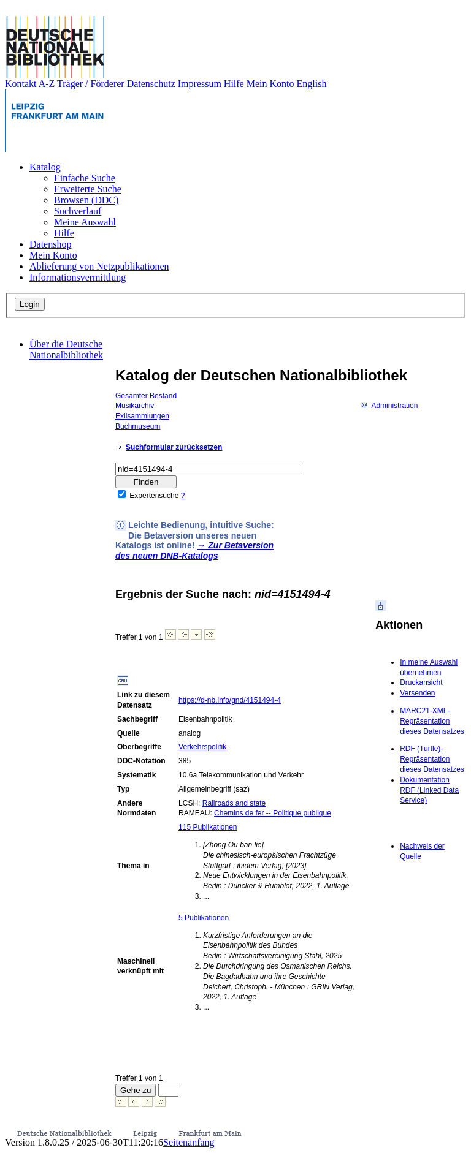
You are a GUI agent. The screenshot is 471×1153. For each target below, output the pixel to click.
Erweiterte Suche (87, 189)
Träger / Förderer (90, 83)
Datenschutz (151, 83)
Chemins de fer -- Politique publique (272, 813)
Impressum (199, 83)
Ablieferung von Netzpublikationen (99, 266)
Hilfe (234, 83)
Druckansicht (421, 682)
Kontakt (21, 83)
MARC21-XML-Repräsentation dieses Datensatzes (432, 721)
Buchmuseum (137, 426)
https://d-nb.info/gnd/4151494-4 (229, 700)
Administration (389, 405)
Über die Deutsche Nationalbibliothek (66, 349)
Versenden (417, 693)
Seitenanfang (189, 1142)
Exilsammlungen (142, 416)
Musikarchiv (134, 405)
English (312, 83)
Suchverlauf (77, 211)
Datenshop (50, 244)
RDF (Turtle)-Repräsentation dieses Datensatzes (432, 759)
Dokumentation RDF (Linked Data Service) (429, 790)
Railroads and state (234, 803)
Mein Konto (270, 83)
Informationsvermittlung (77, 277)
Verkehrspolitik (202, 747)
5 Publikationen (203, 917)
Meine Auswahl (85, 222)
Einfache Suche (84, 178)
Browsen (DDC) (86, 200)
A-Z (47, 83)
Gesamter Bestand (146, 395)
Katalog (45, 167)
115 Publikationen (207, 827)
